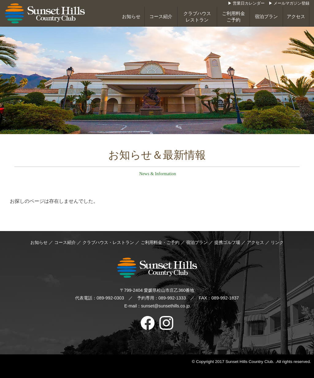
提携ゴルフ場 (227, 242)
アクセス (296, 16)
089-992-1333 (172, 297)
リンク (277, 242)
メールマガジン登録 (291, 3)
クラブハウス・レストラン (108, 242)
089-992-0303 (110, 297)
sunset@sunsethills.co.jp (165, 305)
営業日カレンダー (249, 3)
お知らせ (131, 16)
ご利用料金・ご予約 (160, 242)
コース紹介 (160, 16)
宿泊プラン (266, 16)
